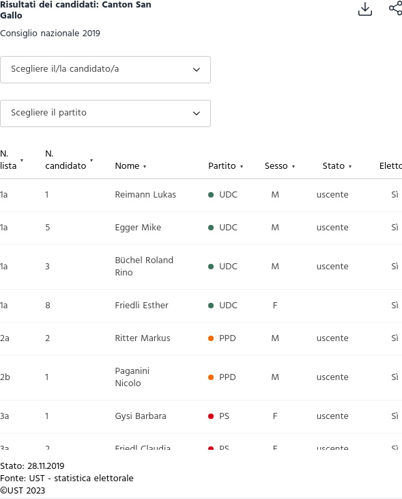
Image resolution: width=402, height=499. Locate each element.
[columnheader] (22, 160)
